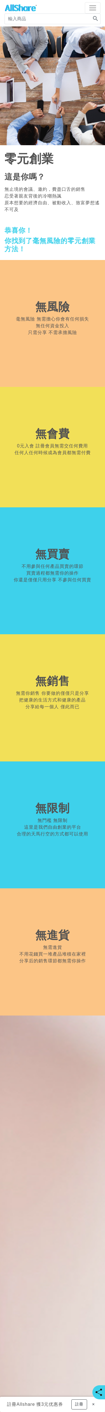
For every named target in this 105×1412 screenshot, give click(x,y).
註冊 (12, 1404)
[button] (79, 1404)
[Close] (93, 1404)
